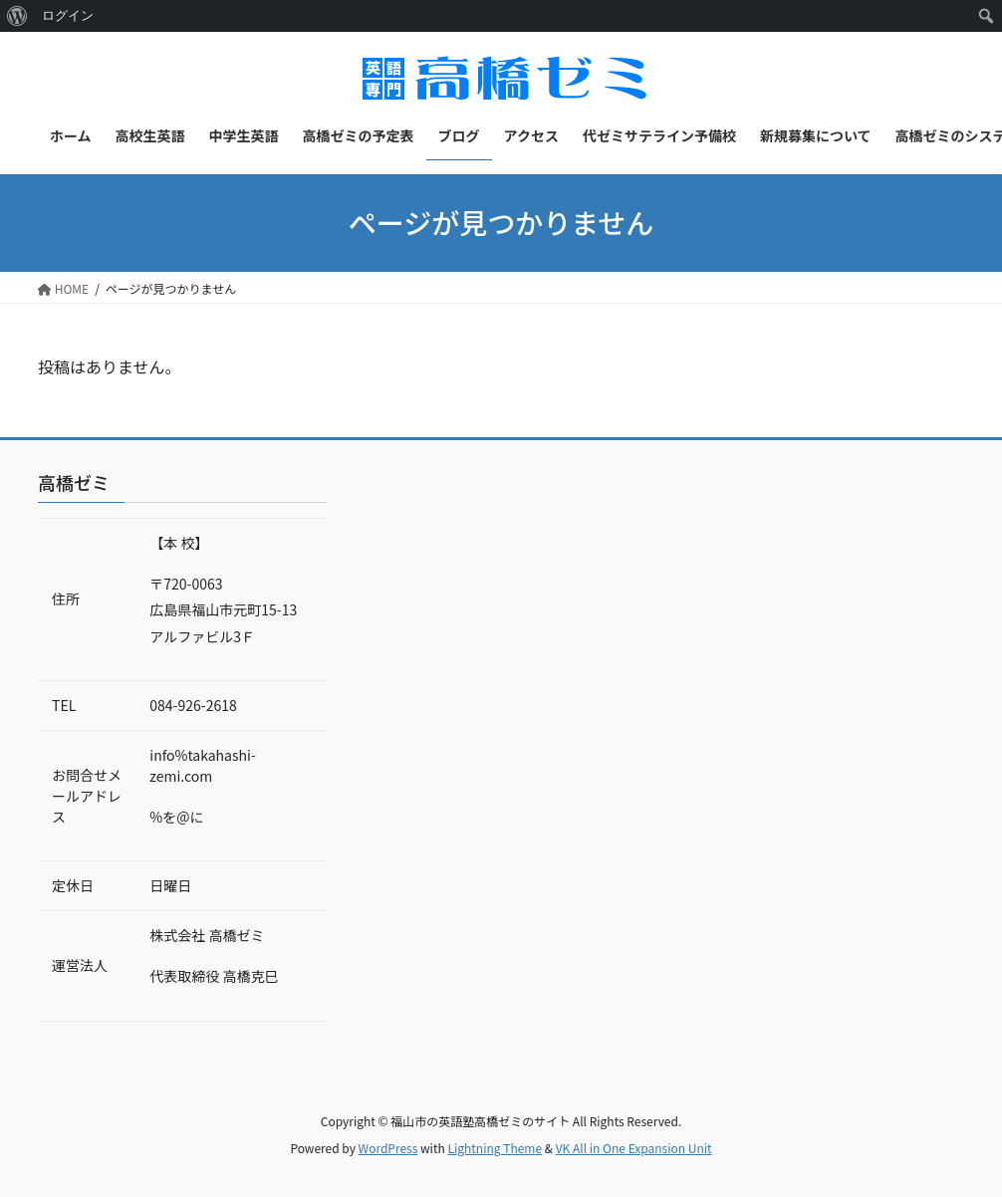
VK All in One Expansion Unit (634, 1147)
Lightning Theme (494, 1147)
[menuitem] (17, 16)
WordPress (388, 1147)
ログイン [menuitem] (68, 15)
